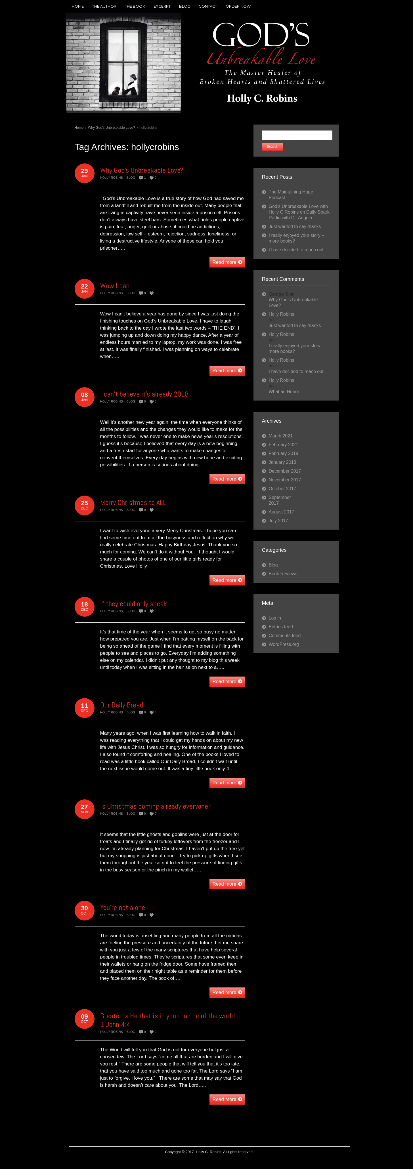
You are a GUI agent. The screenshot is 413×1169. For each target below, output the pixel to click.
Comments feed (285, 635)
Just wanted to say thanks (295, 226)
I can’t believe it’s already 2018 (144, 394)
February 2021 (283, 444)
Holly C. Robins (208, 1152)
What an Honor (284, 391)
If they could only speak (133, 603)
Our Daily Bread (121, 705)
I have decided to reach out (296, 249)
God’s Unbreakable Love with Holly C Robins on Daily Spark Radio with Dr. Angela (299, 212)
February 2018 (283, 453)
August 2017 (281, 511)
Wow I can (114, 285)
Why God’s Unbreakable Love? (111, 128)
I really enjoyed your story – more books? (296, 348)
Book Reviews (283, 573)
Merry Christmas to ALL (133, 502)
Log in (275, 618)
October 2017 (282, 488)
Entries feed (281, 626)
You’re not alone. (123, 907)
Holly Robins (111, 177)
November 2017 (285, 479)
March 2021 (281, 435)
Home (79, 128)
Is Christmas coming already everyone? (155, 806)
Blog (131, 177)
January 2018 (282, 462)
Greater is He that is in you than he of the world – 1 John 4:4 (170, 1020)
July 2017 (278, 520)
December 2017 (285, 471)
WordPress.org (284, 644)
